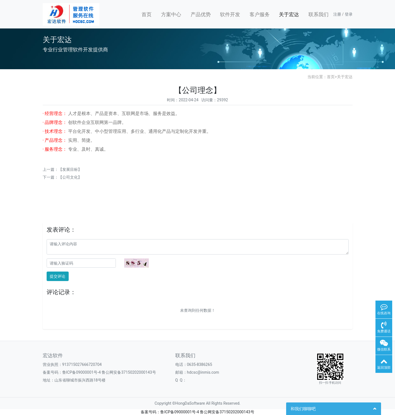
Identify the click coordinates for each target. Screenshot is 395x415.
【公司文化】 (70, 177)
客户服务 (260, 14)
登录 (349, 14)
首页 (147, 14)
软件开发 (230, 14)
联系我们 (318, 14)
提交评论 (57, 276)
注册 (337, 14)
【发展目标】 (70, 169)
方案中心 (171, 14)
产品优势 (201, 14)
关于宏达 (289, 14)
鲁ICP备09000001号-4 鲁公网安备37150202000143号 (109, 372)
